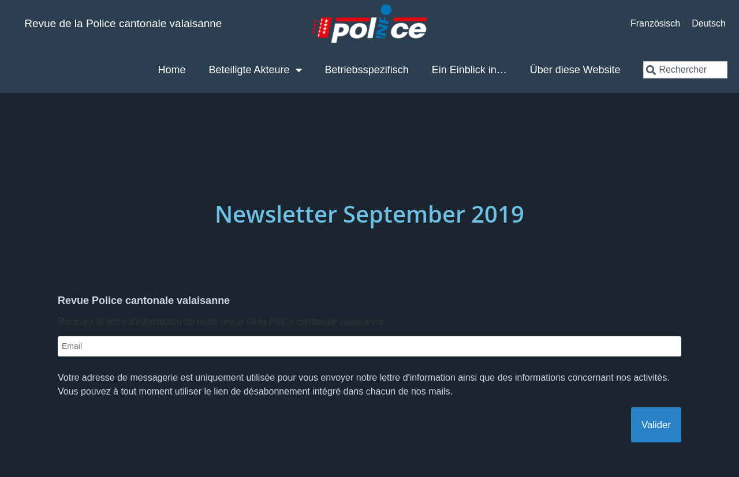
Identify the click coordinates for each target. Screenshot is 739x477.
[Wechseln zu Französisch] (655, 24)
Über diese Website (575, 70)
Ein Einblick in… (469, 70)
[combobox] (685, 69)
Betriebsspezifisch (367, 70)
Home (171, 70)
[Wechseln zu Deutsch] (708, 24)
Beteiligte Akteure (255, 70)
